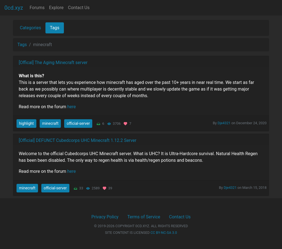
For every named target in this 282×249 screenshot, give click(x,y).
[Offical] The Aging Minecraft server (53, 62)
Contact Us (79, 7)
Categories (30, 27)
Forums (37, 7)
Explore (56, 7)
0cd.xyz (13, 7)
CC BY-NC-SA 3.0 (164, 233)
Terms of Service (143, 216)
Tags (54, 27)
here (71, 106)
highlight (26, 123)
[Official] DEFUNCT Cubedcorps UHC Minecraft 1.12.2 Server (77, 140)
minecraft (50, 123)
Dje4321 (224, 123)
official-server (78, 123)
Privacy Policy (105, 216)
